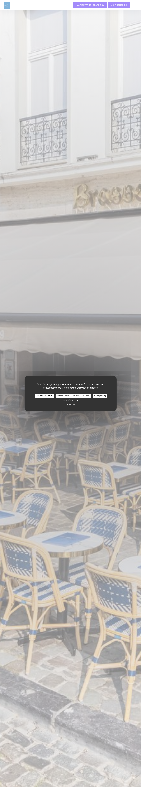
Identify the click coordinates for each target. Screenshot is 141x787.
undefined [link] (71, 404)
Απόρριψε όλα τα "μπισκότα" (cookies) (73, 396)
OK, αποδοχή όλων (44, 396)
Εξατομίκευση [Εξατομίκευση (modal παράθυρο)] (100, 396)
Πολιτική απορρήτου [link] (71, 400)
